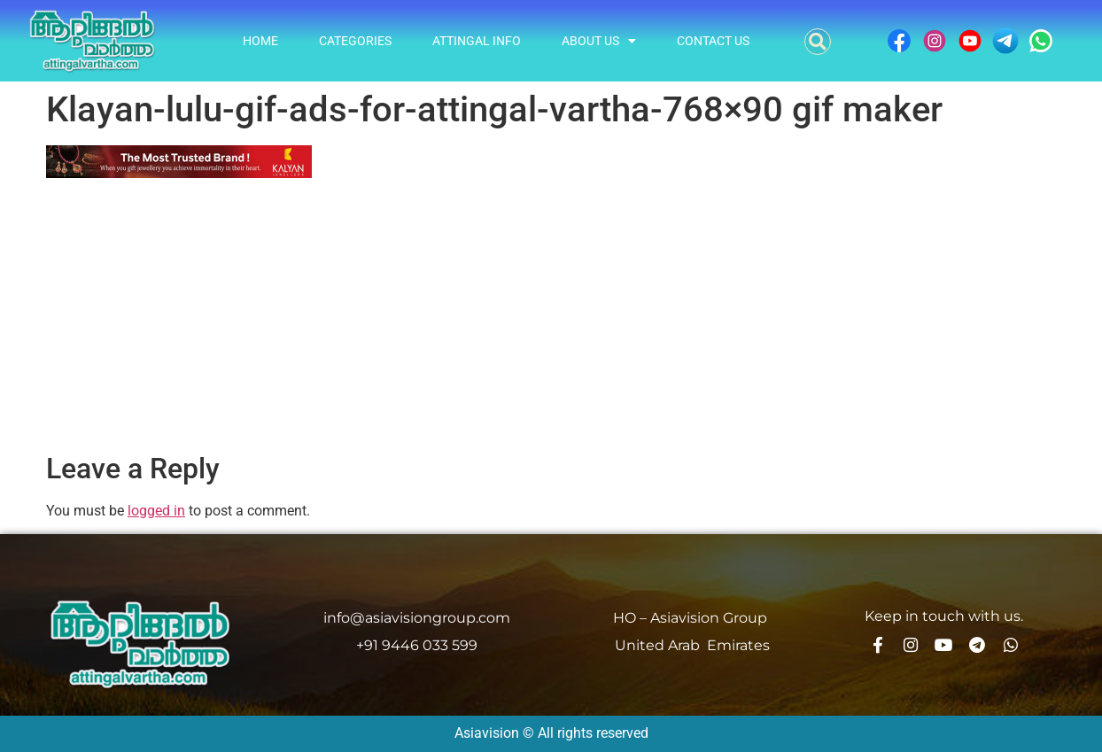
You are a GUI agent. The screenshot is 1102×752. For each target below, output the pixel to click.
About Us (599, 41)
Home (260, 41)
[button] (817, 41)
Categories (355, 41)
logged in (156, 510)
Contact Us (713, 41)
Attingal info (476, 41)
